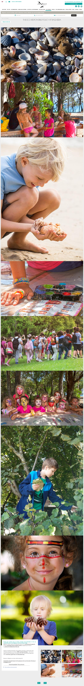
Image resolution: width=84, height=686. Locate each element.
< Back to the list (6, 21)
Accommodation (14, 9)
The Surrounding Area (60, 9)
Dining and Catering (22, 9)
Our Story (4, 9)
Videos (80, 9)
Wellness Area (42, 9)
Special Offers (68, 9)
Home (2, 18)
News (73, 9)
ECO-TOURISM (48, 9)
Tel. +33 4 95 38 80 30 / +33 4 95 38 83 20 (72, 1)
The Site (8, 9)
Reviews (76, 9)
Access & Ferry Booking (16, 1)
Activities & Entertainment (32, 9)
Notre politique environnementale (11, 667)
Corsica (53, 9)
